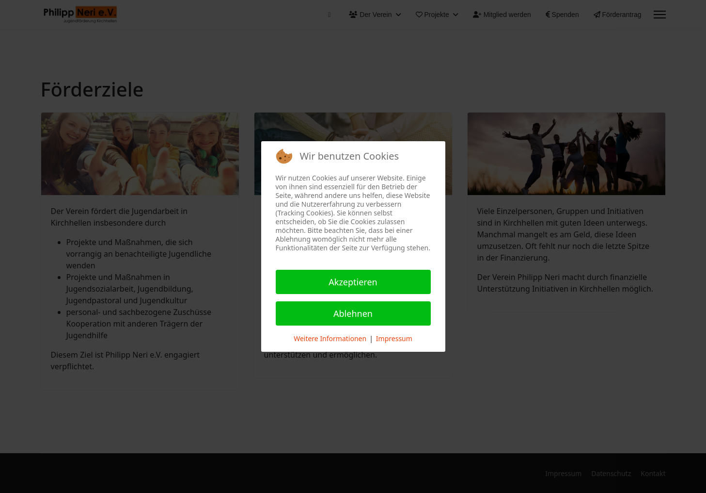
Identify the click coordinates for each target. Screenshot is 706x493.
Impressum (394, 338)
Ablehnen (353, 313)
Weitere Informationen (330, 338)
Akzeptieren (353, 282)
